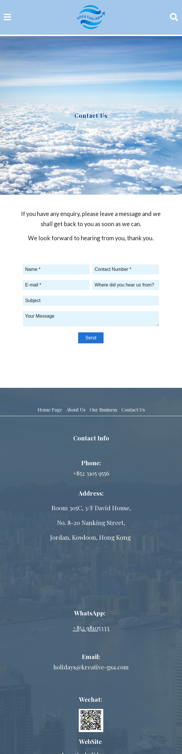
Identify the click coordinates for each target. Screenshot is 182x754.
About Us (75, 409)
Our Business (103, 409)
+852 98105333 (91, 627)
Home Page (49, 409)
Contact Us (133, 409)
